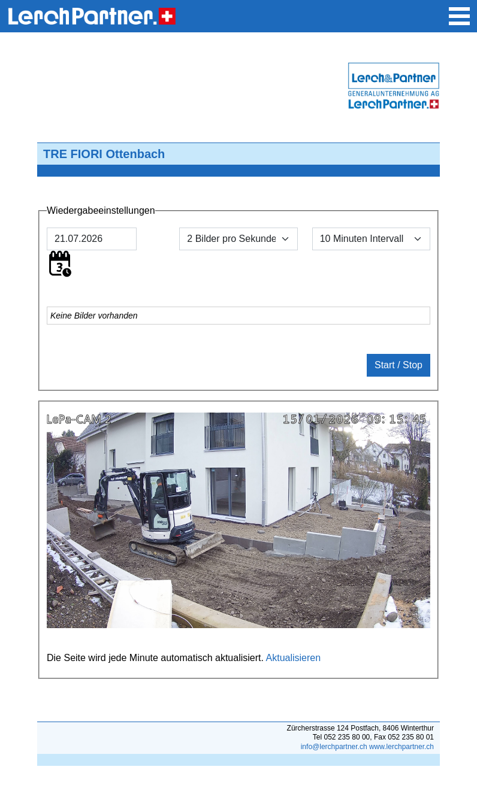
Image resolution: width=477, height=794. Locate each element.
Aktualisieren (293, 658)
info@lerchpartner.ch (334, 747)
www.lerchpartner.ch (401, 747)
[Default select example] (371, 239)
